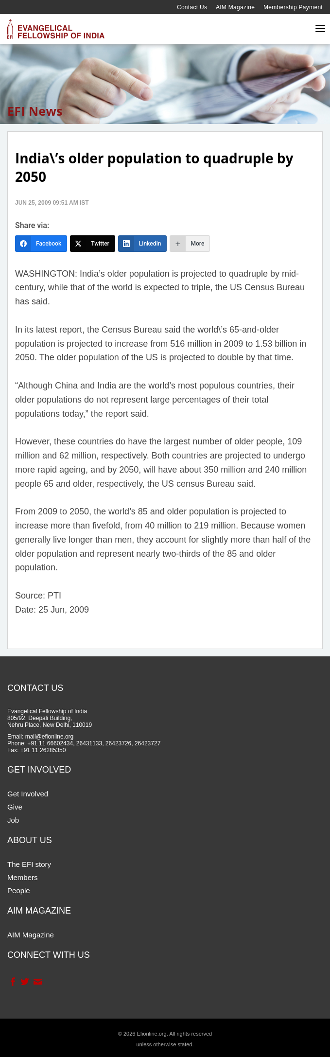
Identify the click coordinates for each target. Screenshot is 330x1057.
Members (22, 877)
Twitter (24, 981)
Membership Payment (293, 7)
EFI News (35, 111)
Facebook (12, 981)
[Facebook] (41, 243)
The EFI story (29, 864)
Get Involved (27, 794)
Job (13, 820)
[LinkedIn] (142, 243)
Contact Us (192, 7)
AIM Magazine (235, 7)
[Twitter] (92, 243)
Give (14, 807)
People (18, 890)
